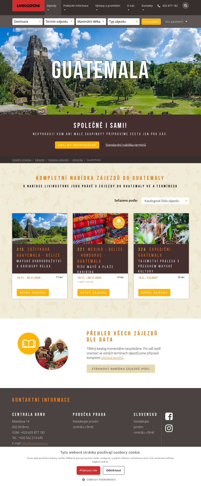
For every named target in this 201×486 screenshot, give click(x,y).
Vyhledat (151, 21)
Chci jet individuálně (77, 145)
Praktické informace (75, 5)
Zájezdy (51, 5)
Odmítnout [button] (113, 470)
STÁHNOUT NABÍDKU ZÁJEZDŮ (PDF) (120, 368)
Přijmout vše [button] (88, 470)
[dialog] (100, 466)
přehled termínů (112, 358)
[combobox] (27, 21)
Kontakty (147, 5)
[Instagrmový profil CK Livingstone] (173, 428)
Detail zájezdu (33, 292)
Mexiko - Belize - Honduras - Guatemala (100, 256)
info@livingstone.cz (35, 443)
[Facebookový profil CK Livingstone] (173, 416)
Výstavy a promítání (107, 5)
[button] (100, 479)
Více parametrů (174, 21)
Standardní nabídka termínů (126, 145)
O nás (130, 5)
